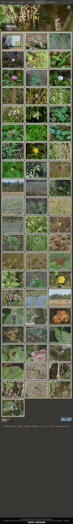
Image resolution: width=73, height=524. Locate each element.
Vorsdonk (12, 2)
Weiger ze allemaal (40, 522)
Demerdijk (21, 2)
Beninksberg (51, 2)
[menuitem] (3, 2)
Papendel (30, 2)
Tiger (68, 426)
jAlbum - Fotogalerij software (58, 426)
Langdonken (40, 2)
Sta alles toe (31, 522)
